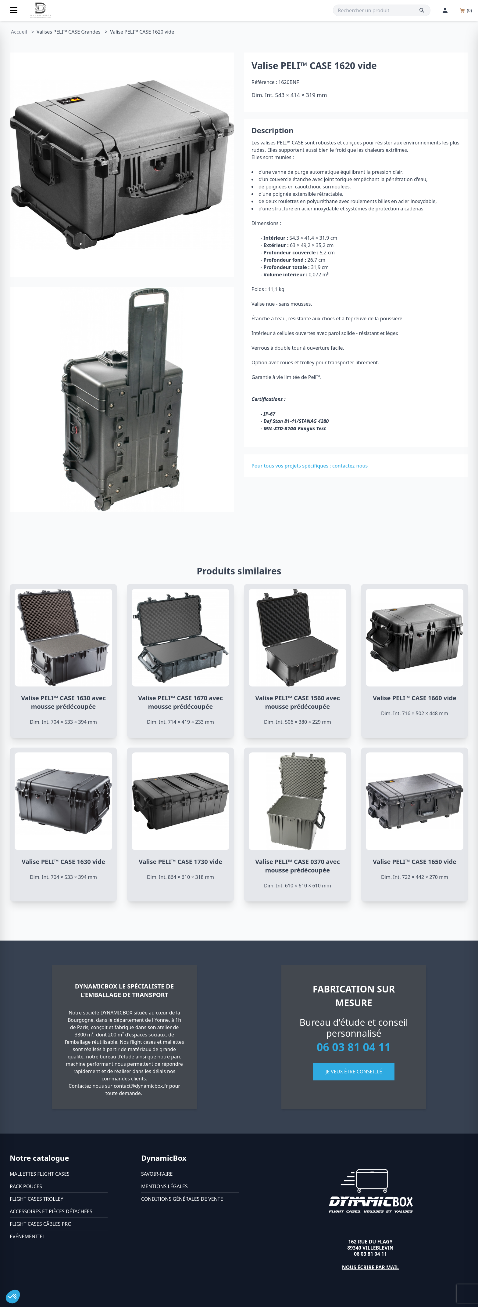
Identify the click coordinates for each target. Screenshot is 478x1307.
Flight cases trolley (36, 1199)
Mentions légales (164, 1186)
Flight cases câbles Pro (41, 1224)
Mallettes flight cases (40, 1173)
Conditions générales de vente (182, 1199)
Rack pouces (26, 1186)
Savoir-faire (157, 1173)
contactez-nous (350, 465)
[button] (12, 1296)
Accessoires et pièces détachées (51, 1211)
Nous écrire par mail (370, 1267)
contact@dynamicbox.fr (141, 1086)
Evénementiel (27, 1236)
